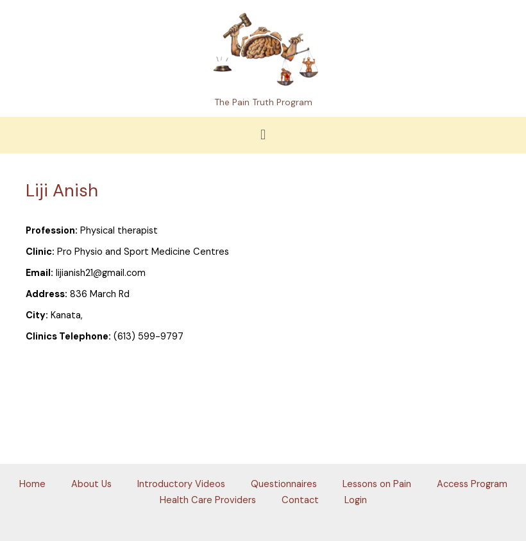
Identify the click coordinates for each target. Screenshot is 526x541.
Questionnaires (284, 484)
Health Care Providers (208, 500)
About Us (91, 484)
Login (355, 500)
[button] (262, 135)
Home (32, 484)
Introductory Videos (181, 484)
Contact (300, 500)
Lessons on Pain (377, 484)
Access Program (472, 484)
